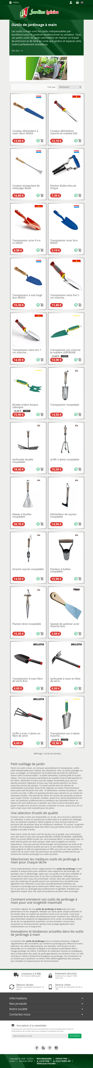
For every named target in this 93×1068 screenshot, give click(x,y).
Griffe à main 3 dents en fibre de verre (26, 735)
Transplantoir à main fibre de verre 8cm (27, 680)
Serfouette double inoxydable (22, 461)
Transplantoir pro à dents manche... (65, 735)
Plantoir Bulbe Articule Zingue (63, 187)
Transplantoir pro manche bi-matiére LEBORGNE (65, 351)
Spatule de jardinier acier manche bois (64, 625)
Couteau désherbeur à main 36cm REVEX (25, 132)
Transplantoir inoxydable (64, 404)
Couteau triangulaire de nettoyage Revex (26, 187)
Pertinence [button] (64, 87)
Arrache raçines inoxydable (28, 569)
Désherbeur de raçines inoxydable (63, 515)
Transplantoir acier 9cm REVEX (64, 242)
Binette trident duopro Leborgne (25, 406)
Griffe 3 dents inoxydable (64, 459)
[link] (36, 1047)
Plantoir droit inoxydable (26, 623)
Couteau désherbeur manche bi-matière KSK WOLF (63, 133)
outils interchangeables (23, 827)
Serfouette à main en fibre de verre (65, 680)
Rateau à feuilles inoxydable (22, 515)
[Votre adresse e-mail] (40, 1036)
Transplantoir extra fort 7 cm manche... (26, 351)
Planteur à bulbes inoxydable (60, 570)
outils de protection (46, 891)
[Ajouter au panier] (42, 141)
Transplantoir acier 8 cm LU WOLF (26, 242)
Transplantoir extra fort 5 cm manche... (64, 296)
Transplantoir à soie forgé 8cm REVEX (27, 296)
